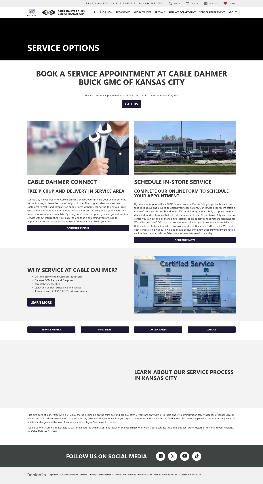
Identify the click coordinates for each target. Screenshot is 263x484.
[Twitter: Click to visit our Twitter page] (172, 456)
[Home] (95, 12)
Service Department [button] (212, 12)
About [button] (232, 12)
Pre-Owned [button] (123, 12)
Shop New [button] (105, 12)
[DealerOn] (36, 474)
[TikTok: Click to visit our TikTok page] (196, 456)
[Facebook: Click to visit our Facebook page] (160, 456)
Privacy (92, 474)
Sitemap (83, 474)
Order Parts (158, 329)
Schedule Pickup (78, 228)
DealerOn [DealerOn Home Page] (73, 474)
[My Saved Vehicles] (229, 3)
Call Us (131, 104)
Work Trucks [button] (142, 12)
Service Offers (51, 329)
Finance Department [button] (182, 12)
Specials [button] (160, 12)
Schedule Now (185, 240)
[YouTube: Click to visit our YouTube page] (184, 456)
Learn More (41, 302)
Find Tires (104, 329)
